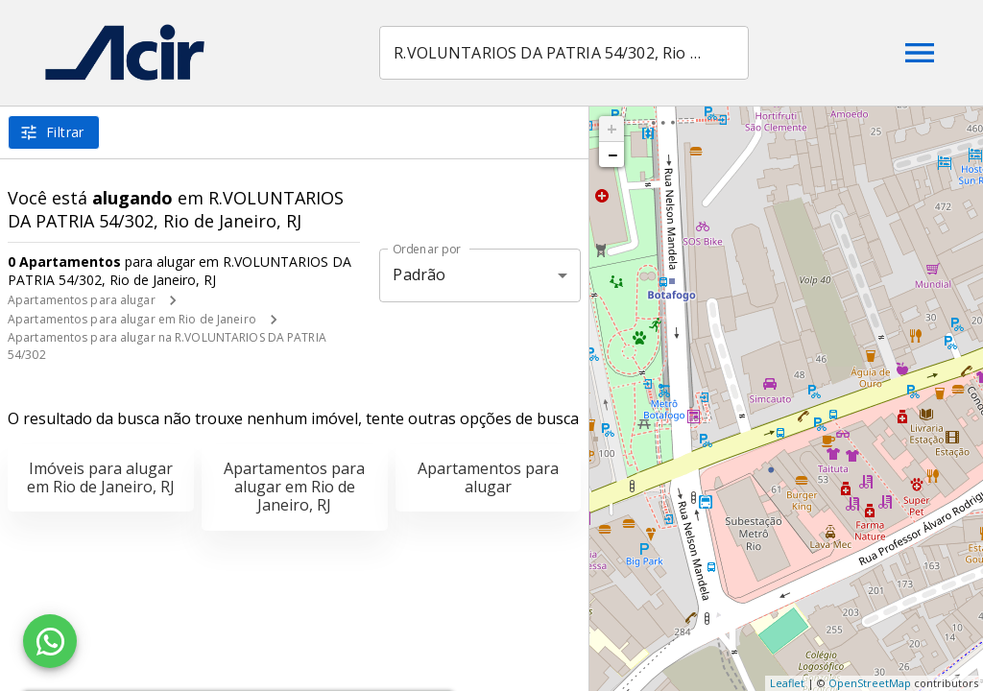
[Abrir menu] (919, 52)
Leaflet (787, 683)
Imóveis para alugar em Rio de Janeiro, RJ (101, 477)
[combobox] (566, 53)
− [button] (612, 154)
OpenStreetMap (869, 683)
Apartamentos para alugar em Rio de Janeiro (132, 319)
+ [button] (612, 128)
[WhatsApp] (50, 641)
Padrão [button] (419, 274)
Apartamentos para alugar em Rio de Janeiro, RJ (294, 486)
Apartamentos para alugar (82, 300)
